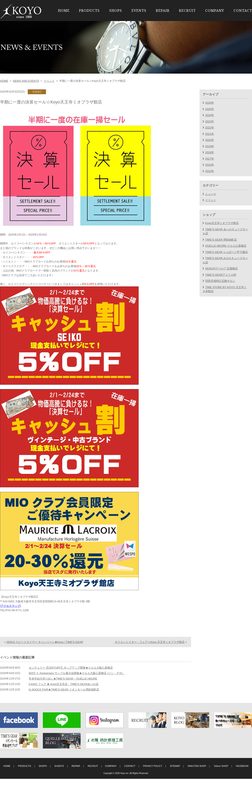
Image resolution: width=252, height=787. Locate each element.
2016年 (209, 164)
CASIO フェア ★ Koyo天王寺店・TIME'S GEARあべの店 (64, 692)
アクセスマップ (10, 605)
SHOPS (115, 10)
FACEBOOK (242, 774)
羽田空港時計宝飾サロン (220, 280)
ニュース (210, 194)
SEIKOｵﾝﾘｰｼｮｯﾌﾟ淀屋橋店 (221, 268)
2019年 (209, 146)
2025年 (209, 109)
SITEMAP (175, 774)
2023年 (209, 121)
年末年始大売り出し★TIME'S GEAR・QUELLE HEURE (63, 686)
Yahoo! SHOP (221, 774)
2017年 (209, 158)
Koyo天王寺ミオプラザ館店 (222, 223)
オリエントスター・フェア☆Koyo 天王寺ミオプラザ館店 (150, 650)
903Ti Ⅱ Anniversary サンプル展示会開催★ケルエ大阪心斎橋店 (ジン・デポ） (77, 681)
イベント (49, 80)
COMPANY (214, 10)
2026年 (209, 102)
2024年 (209, 115)
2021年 (209, 133)
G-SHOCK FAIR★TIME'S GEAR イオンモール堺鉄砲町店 (64, 697)
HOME (64, 10)
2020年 (209, 140)
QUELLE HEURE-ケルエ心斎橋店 (225, 245)
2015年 (209, 171)
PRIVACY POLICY (152, 774)
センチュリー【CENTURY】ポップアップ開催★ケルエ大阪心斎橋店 (71, 675)
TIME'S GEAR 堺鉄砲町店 (221, 239)
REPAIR (162, 10)
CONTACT (243, 10)
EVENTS (138, 10)
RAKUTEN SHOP (197, 774)
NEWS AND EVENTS (26, 80)
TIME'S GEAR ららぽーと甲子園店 (226, 252)
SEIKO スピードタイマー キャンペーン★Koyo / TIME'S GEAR (45, 650)
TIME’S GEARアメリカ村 (220, 274)
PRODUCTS (89, 10)
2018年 (209, 152)
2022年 (209, 127)
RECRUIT (187, 10)
